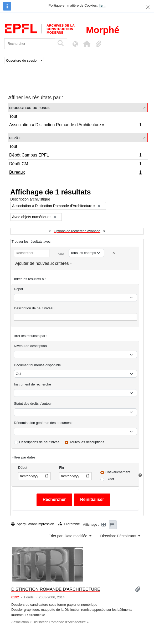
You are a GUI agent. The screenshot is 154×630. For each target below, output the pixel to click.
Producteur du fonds (29, 107)
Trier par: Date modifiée (68, 536)
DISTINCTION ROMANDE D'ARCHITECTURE (55, 589)
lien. (102, 5)
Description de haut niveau (34, 308)
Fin (61, 468)
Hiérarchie (69, 524)
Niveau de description (30, 346)
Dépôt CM (75, 164)
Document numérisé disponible (37, 365)
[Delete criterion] (113, 253)
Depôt (14, 137)
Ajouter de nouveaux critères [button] (42, 263)
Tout (13, 116)
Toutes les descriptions (87, 442)
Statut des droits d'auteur (33, 404)
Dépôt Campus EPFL (75, 156)
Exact (109, 479)
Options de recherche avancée (77, 231)
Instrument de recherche (32, 384)
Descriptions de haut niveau (40, 442)
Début (22, 468)
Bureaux (75, 173)
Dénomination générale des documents (43, 423)
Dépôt (18, 289)
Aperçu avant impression (32, 524)
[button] (87, 43)
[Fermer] (148, 7)
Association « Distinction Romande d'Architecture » (75, 125)
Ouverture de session (22, 60)
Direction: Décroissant (118, 536)
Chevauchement (117, 472)
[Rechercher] (29, 43)
